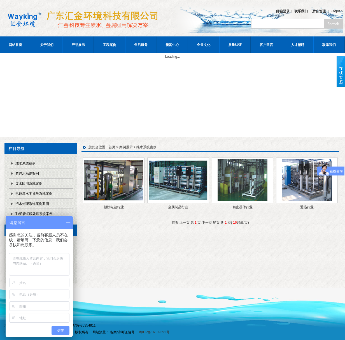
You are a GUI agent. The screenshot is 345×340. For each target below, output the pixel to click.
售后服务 (141, 45)
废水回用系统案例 (28, 184)
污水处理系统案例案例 (32, 204)
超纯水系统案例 (27, 173)
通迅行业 (307, 207)
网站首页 (15, 45)
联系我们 (301, 11)
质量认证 (235, 45)
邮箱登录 (283, 11)
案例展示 (126, 147)
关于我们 (46, 45)
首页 (112, 147)
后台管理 (319, 11)
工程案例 (109, 45)
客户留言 (266, 45)
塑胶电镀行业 (114, 207)
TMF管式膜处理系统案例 (34, 214)
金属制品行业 (178, 207)
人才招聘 (297, 45)
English (336, 11)
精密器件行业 (242, 207)
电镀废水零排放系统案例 (33, 194)
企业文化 (203, 45)
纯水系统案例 (25, 163)
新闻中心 (172, 45)
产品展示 (78, 45)
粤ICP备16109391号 (154, 332)
